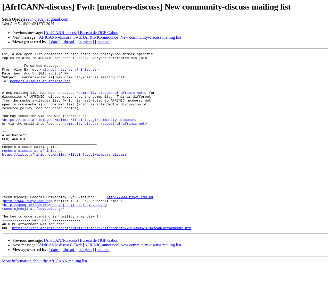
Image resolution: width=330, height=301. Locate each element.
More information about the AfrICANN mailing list (44, 296)
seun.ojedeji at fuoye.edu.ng (78, 235)
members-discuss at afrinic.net (40, 87)
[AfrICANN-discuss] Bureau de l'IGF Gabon (81, 32)
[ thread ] (69, 42)
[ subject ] (86, 42)
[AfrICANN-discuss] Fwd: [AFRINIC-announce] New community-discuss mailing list (109, 37)
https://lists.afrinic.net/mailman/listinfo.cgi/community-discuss (68, 133)
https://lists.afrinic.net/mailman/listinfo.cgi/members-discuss (64, 175)
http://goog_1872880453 (26, 235)
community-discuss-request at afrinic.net (104, 138)
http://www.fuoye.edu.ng (130, 226)
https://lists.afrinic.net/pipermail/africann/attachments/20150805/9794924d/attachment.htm (101, 263)
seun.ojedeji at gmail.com (47, 19)
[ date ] (54, 42)
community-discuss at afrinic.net (110, 101)
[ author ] (103, 42)
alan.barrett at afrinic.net (69, 73)
